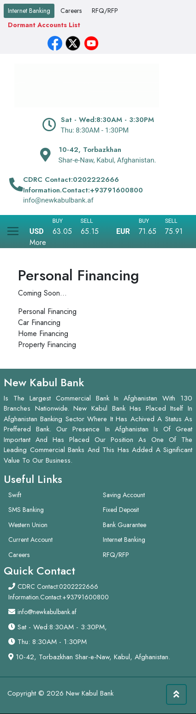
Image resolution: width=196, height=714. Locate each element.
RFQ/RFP (105, 10)
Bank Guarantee (124, 524)
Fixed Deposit (121, 509)
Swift (14, 494)
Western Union (28, 524)
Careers (71, 10)
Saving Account (124, 494)
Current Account (30, 539)
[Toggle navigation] (13, 227)
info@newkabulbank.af (47, 611)
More (38, 242)
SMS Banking (26, 509)
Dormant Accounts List (44, 24)
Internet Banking (29, 10)
